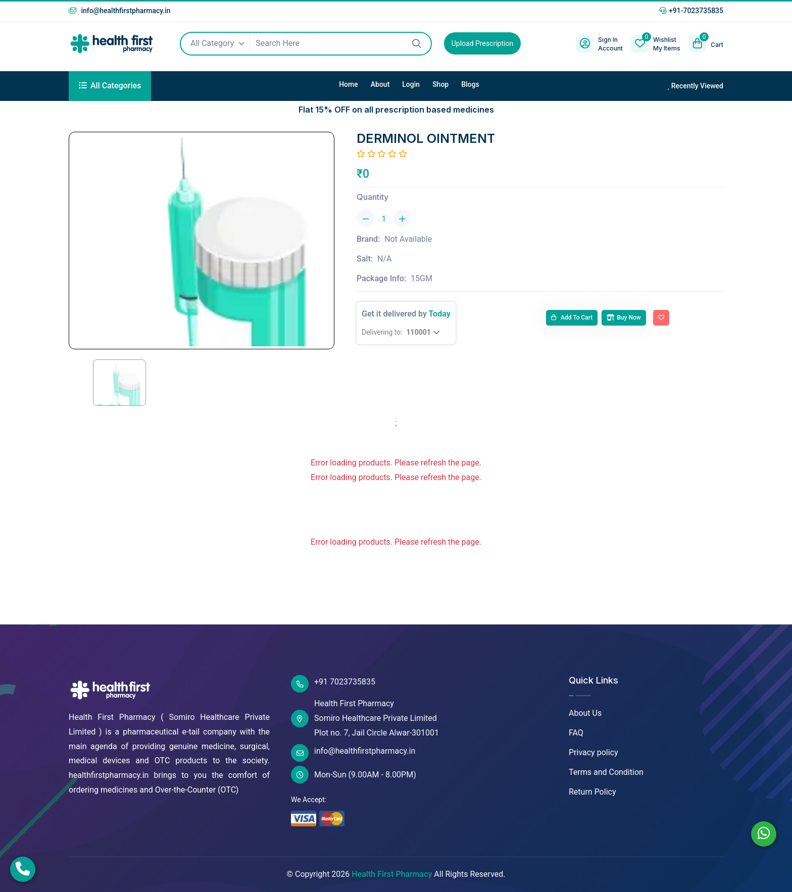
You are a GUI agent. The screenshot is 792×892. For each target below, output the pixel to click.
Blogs (470, 84)
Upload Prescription (482, 43)
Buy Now (623, 317)
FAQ (576, 733)
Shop (440, 84)
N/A (384, 259)
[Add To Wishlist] (661, 318)
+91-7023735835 (691, 11)
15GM (421, 278)
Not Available (408, 239)
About (380, 84)
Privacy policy (593, 752)
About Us (585, 713)
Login (411, 84)
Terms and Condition (606, 772)
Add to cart (571, 317)
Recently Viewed (695, 86)
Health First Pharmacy (392, 874)
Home (348, 84)
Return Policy (592, 792)
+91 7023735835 (333, 684)
